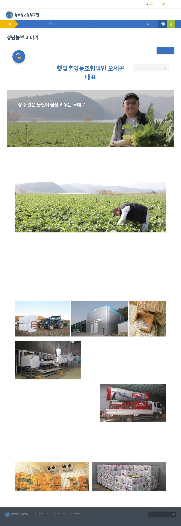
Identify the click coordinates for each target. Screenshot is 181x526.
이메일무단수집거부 (81, 508)
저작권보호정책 (61, 508)
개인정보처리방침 (43, 508)
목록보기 (166, 50)
